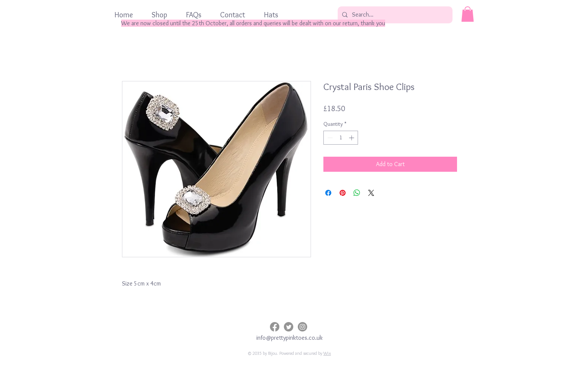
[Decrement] (329, 137)
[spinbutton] (340, 137)
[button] (467, 14)
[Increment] (352, 137)
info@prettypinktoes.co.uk (289, 337)
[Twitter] (288, 326)
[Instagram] (302, 326)
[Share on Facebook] (328, 192)
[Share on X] (371, 192)
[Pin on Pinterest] (342, 192)
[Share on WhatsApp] (356, 192)
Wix (327, 353)
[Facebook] (274, 326)
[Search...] (394, 14)
